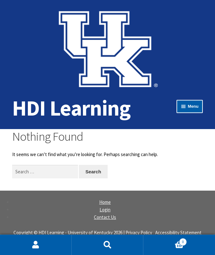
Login (105, 210)
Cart (165, 241)
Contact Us (105, 217)
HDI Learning (71, 108)
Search (107, 245)
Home (105, 202)
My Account (36, 245)
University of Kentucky (90, 233)
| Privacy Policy (137, 233)
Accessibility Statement (178, 233)
